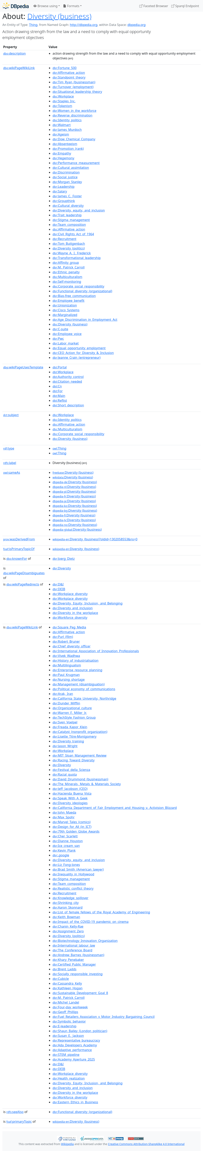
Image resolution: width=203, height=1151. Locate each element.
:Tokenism (62, 106)
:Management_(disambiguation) (79, 684)
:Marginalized (65, 315)
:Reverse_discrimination (72, 115)
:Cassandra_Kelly (67, 983)
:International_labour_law (74, 945)
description (14, 53)
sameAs (11, 472)
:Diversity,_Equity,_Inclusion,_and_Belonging (88, 603)
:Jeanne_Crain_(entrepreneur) (77, 357)
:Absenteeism (65, 144)
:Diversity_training (68, 741)
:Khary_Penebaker (68, 959)
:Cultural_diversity (68, 205)
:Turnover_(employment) (73, 87)
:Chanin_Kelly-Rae (68, 926)
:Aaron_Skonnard (67, 907)
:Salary (60, 191)
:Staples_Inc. (64, 101)
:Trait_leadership (67, 215)
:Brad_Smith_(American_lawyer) (78, 869)
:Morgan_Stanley (67, 182)
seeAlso (15, 1112)
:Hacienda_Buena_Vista (72, 793)
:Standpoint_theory (69, 77)
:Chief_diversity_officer (72, 646)
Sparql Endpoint (185, 6)
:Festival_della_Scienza (71, 770)
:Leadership (64, 186)
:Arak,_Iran (63, 694)
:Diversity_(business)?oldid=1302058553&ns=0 (95, 539)
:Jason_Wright (65, 746)
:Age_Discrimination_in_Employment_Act (85, 319)
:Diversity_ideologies (70, 803)
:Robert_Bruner (66, 641)
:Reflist (60, 400)
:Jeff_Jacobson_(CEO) (70, 789)
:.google (61, 855)
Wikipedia (67, 1144)
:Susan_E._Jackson (68, 1035)
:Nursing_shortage (69, 679)
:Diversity (62, 568)
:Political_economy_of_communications (84, 689)
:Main (59, 396)
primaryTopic (19, 1121)
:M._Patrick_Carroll (69, 267)
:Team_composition (69, 224)
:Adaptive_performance (72, 1050)
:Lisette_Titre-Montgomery (75, 736)
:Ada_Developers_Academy (75, 1045)
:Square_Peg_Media (69, 627)
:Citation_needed (67, 381)
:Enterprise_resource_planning (77, 670)
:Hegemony (63, 158)
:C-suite (60, 329)
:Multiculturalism (67, 277)
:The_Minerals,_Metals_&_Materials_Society (87, 784)
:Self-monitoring (67, 281)
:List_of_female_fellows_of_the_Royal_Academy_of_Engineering (101, 912)
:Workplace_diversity (70, 594)
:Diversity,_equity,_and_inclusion (79, 210)
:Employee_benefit (68, 300)
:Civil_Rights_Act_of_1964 (73, 234)
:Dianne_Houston (68, 841)
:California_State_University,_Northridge (84, 698)
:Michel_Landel (66, 1002)
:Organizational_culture (72, 708)
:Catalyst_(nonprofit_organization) (80, 732)
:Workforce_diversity (70, 617)
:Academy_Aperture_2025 (74, 1059)
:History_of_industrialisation (76, 660)
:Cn (57, 386)
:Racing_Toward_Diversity (74, 760)
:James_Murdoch (67, 129)
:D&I (58, 584)
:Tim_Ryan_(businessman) (74, 82)
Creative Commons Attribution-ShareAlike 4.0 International (146, 1144)
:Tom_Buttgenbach (69, 243)
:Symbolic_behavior (69, 1021)
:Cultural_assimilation (71, 167)
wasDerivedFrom (19, 539)
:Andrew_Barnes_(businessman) (78, 955)
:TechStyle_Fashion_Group (74, 717)
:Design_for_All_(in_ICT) (72, 827)
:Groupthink (64, 201)
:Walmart (62, 125)
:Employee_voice (67, 334)
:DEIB (59, 589)
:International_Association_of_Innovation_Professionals (96, 651)
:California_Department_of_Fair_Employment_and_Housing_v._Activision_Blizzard (115, 808)
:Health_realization (69, 1078)
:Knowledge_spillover (70, 898)
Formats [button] (71, 6)
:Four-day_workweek (70, 1007)
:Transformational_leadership (77, 258)
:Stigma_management (71, 220)
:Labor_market (66, 343)
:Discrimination (66, 172)
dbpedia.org (136, 25)
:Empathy (62, 153)
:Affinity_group (66, 262)
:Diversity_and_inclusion (73, 608)
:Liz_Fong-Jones (66, 865)
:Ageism (61, 134)
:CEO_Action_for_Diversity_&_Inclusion (83, 353)
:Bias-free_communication (74, 296)
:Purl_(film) (63, 637)
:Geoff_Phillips (65, 1012)
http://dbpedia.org (83, 25)
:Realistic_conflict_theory (73, 888)
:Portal (60, 367)
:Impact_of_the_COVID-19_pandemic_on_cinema (90, 921)
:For (58, 391)
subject (11, 415)
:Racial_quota (65, 774)
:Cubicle (61, 978)
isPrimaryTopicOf (18, 549)
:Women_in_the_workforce (74, 110)
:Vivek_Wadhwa (66, 656)
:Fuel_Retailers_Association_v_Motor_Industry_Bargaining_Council (104, 1016)
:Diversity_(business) (70, 324)
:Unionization (65, 305)
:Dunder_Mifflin (66, 703)
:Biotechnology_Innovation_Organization (85, 940)
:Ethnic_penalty (66, 272)
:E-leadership (64, 1026)
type (8, 448)
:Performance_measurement (76, 163)
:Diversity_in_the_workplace (75, 613)
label (9, 463)
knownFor (16, 558)
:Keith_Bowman (66, 917)
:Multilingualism (67, 665)
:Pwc (58, 338)
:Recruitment (64, 239)
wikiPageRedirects (22, 584)
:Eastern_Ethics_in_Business (75, 1102)
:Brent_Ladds (65, 969)
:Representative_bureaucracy (76, 1040)
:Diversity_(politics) (69, 248)
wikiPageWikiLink (19, 68)
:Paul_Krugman (66, 675)
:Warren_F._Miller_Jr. (70, 713)
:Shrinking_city (66, 902)
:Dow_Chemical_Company (74, 139)
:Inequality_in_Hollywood (73, 874)
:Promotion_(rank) (68, 148)
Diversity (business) (59, 16)
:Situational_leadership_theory (77, 91)
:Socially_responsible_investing (78, 974)
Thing (33, 25)
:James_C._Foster (67, 196)
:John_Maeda (64, 812)
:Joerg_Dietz (64, 558)
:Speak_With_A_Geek (70, 798)
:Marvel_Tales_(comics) (72, 822)
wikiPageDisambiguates (24, 573)
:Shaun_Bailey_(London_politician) (80, 1031)
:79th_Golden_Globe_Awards (76, 831)
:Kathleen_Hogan (67, 988)
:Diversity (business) (73, 472)
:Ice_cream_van (66, 846)
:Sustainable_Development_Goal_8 (80, 993)
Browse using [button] (45, 6)
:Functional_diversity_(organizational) (82, 291)
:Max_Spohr (64, 817)
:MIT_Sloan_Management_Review (79, 755)
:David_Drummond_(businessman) (80, 779)
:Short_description (68, 405)
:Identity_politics (67, 120)
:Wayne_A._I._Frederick (72, 253)
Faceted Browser (153, 6)
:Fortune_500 (65, 68)
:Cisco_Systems (66, 310)
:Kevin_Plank (64, 850)
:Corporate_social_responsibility (78, 286)
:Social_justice (65, 177)
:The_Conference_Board (72, 950)
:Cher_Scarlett (65, 836)
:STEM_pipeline (66, 1054)
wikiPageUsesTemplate (23, 367)
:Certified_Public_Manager (74, 964)
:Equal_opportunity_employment (79, 348)
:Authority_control (68, 377)
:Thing (59, 448)
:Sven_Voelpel (65, 722)
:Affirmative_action (69, 72)
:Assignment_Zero (68, 931)
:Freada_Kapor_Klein (70, 727)
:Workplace (63, 96)
